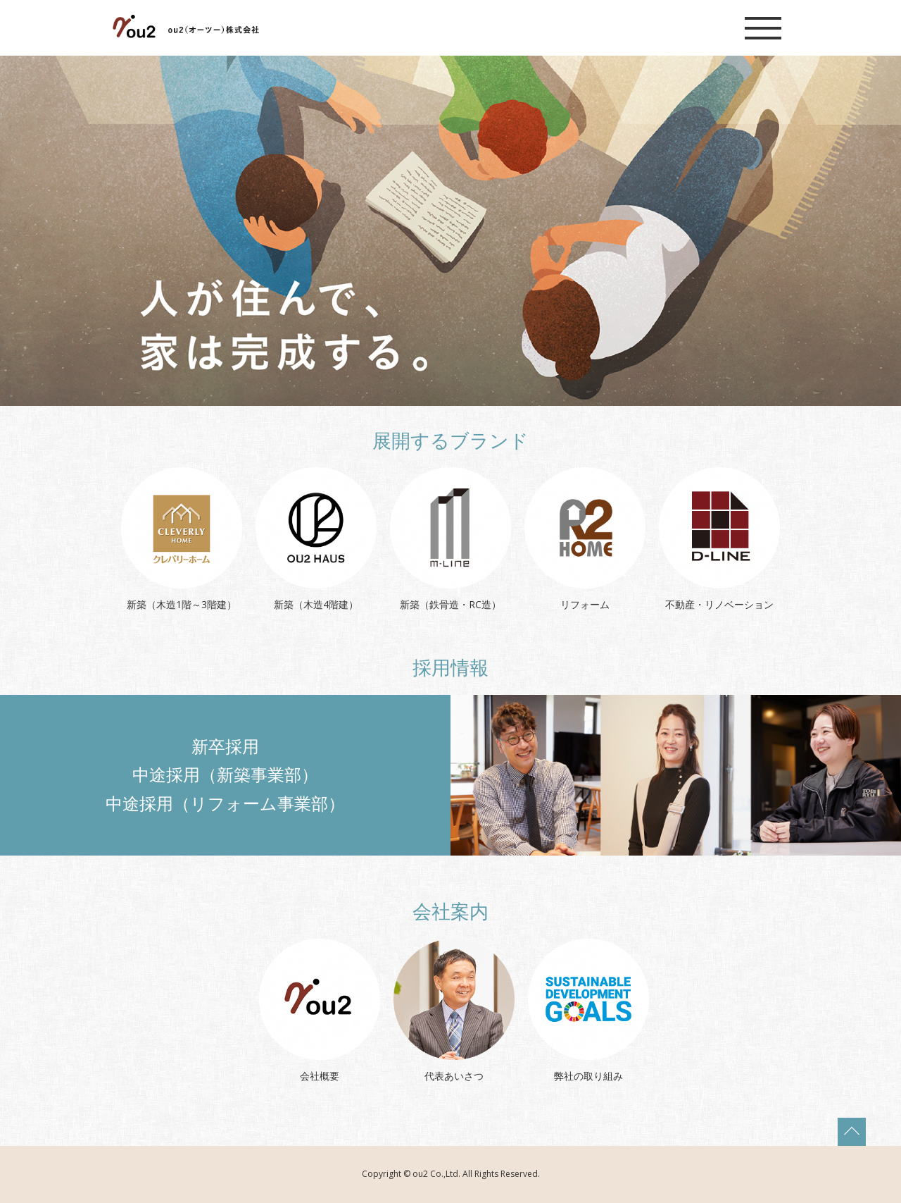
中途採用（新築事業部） (225, 774)
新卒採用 (225, 746)
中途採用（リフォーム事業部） (225, 803)
